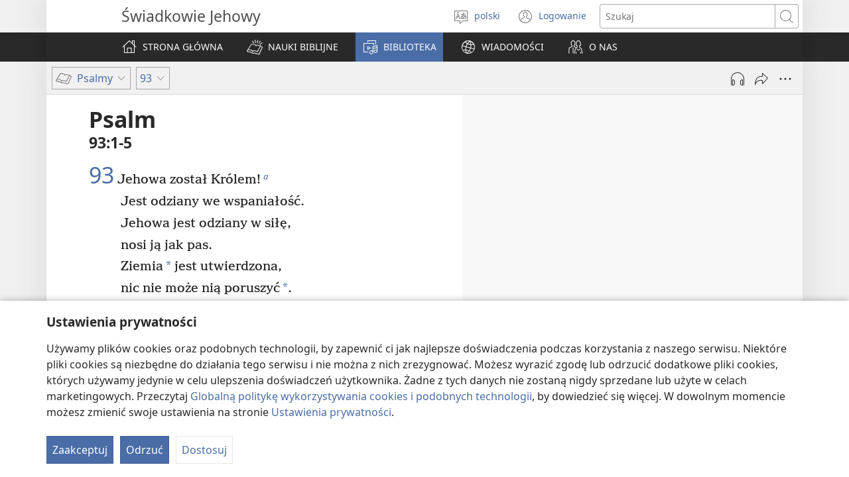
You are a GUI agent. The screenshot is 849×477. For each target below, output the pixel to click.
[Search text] (687, 16)
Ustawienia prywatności (331, 412)
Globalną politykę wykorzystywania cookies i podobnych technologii (361, 396)
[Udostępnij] (761, 79)
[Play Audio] (738, 79)
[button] (292, 47)
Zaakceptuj (79, 450)
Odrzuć (144, 450)
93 (101, 175)
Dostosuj (204, 450)
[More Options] (785, 79)
